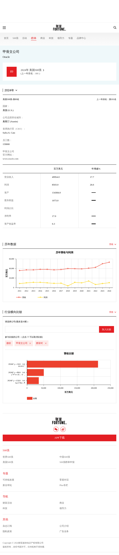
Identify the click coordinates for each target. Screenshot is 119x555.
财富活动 (7, 503)
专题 (70, 38)
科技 (51, 38)
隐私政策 (7, 531)
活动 (24, 38)
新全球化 (7, 485)
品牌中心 (81, 38)
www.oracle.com (11, 158)
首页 (6, 38)
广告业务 (64, 531)
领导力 (60, 38)
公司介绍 (64, 526)
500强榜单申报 (67, 462)
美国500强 (8, 462)
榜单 (33, 38)
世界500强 (8, 457)
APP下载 (59, 437)
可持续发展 (8, 479)
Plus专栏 (64, 485)
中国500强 (65, 457)
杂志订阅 (7, 526)
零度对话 (64, 479)
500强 (15, 38)
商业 (42, 38)
